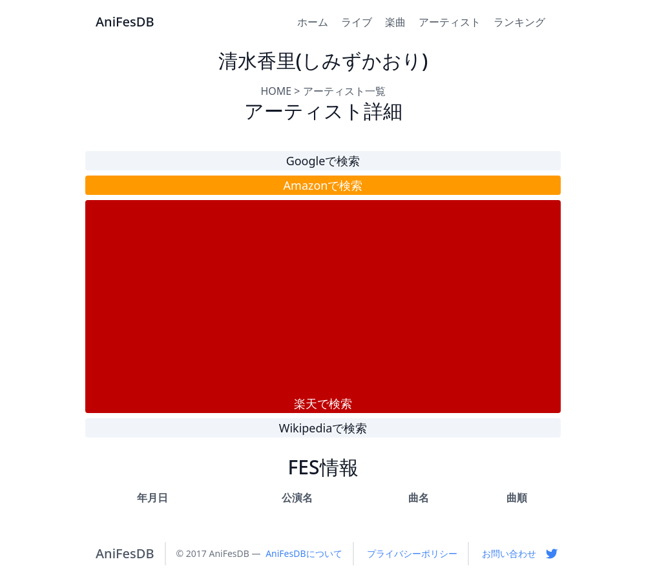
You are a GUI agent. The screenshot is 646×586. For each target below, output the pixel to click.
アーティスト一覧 (344, 91)
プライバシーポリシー (412, 553)
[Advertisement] (323, 297)
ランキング (519, 22)
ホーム (312, 22)
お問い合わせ (509, 553)
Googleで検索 (323, 160)
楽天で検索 (323, 403)
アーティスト (450, 22)
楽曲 (395, 22)
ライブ (356, 22)
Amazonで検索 (323, 185)
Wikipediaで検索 (323, 428)
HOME (275, 91)
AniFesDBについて (304, 553)
